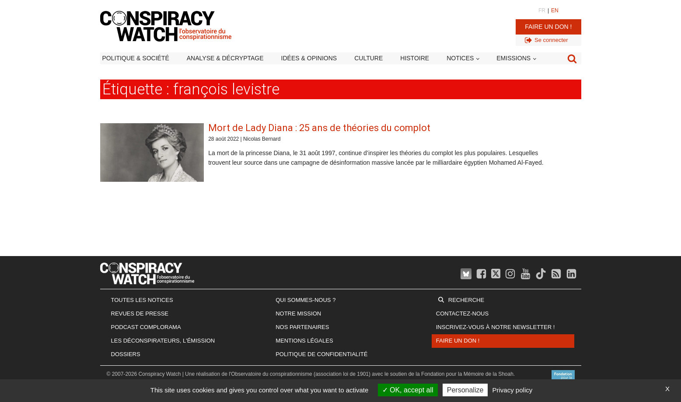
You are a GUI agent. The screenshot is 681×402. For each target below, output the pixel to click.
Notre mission (298, 313)
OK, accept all (407, 390)
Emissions (513, 58)
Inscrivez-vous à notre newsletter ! (495, 327)
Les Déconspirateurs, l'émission (163, 340)
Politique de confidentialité (321, 354)
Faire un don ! (548, 26)
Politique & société (135, 58)
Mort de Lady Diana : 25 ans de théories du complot (319, 127)
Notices (460, 58)
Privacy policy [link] (512, 390)
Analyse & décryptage (225, 58)
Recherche (466, 300)
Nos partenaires (302, 327)
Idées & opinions (309, 58)
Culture (368, 58)
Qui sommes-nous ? (305, 300)
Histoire (414, 58)
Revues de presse (140, 313)
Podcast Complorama (146, 327)
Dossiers (125, 354)
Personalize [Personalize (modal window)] (465, 390)
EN (555, 10)
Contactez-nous (462, 313)
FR (541, 10)
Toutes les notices (142, 300)
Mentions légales (304, 340)
